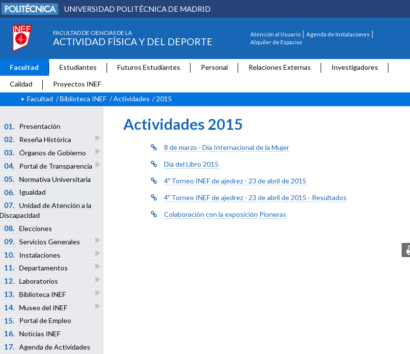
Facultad (24, 67)
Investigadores (354, 67)
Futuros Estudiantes (148, 67)
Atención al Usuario (275, 34)
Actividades (131, 98)
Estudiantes (78, 67)
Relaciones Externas (279, 67)
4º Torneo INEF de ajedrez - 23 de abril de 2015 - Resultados (255, 197)
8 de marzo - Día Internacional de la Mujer (226, 147)
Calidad (21, 84)
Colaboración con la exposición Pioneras (225, 214)
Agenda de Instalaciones (338, 34)
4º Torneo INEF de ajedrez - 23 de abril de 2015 (235, 181)
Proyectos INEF (77, 84)
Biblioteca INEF (83, 98)
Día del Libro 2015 (191, 164)
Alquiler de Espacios (276, 42)
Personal (214, 67)
